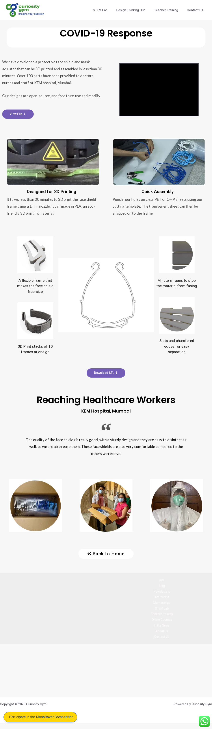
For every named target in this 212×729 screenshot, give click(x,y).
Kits (162, 581)
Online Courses (162, 624)
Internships (162, 599)
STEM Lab (108, 10)
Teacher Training (169, 10)
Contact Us (196, 10)
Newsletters (162, 593)
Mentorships (162, 605)
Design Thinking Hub (136, 10)
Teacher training (161, 617)
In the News (161, 630)
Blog (162, 587)
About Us (162, 636)
